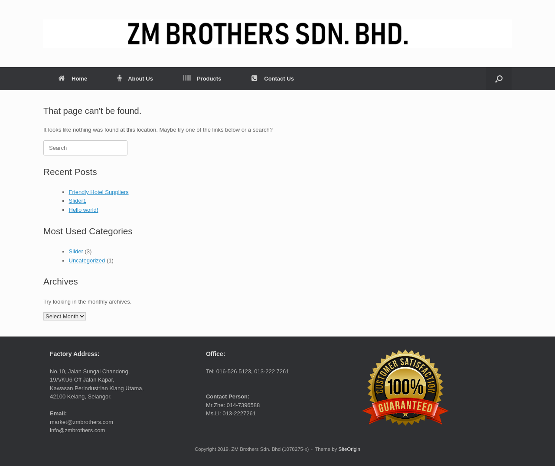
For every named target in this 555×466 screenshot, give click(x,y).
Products (202, 78)
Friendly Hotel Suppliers (99, 192)
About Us (135, 78)
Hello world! (83, 210)
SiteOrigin (350, 449)
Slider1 (77, 200)
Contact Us (272, 78)
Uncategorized (87, 260)
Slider (76, 251)
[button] (499, 78)
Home (73, 78)
